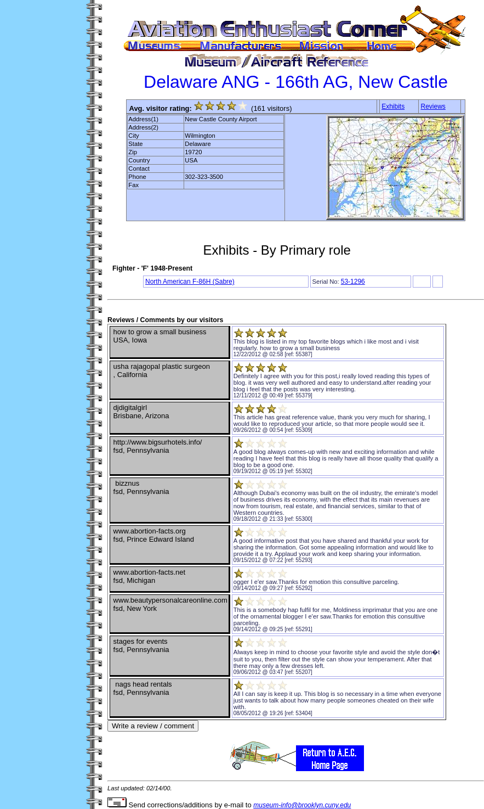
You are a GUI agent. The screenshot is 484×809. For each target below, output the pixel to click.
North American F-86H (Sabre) (190, 281)
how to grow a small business (300, 348)
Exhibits (393, 106)
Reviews (433, 106)
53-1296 (353, 281)
